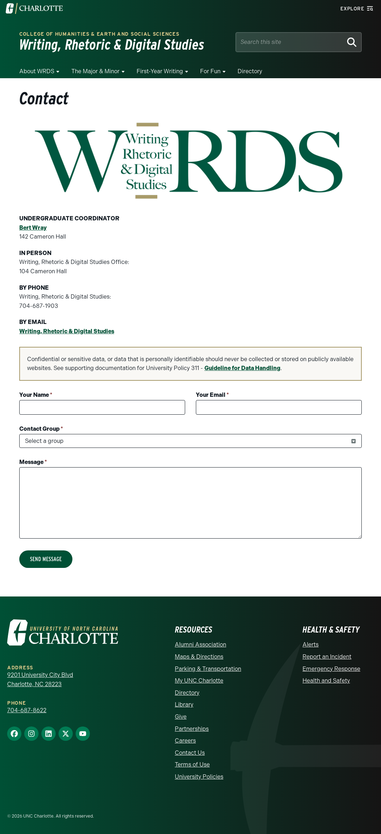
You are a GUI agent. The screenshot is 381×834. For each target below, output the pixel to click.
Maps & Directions (199, 656)
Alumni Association (200, 644)
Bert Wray (33, 227)
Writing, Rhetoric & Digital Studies (66, 331)
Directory (250, 71)
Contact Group (41, 428)
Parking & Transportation (208, 668)
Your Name (35, 394)
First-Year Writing (160, 71)
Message (33, 462)
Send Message (46, 559)
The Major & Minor (95, 71)
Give (181, 716)
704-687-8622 (26, 710)
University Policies (199, 776)
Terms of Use (192, 764)
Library (184, 704)
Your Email (212, 394)
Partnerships (192, 728)
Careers (185, 740)
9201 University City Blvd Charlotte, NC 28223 (40, 679)
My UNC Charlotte (199, 680)
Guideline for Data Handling (242, 368)
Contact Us (190, 752)
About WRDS (36, 71)
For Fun (210, 71)
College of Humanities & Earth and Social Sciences (99, 34)
